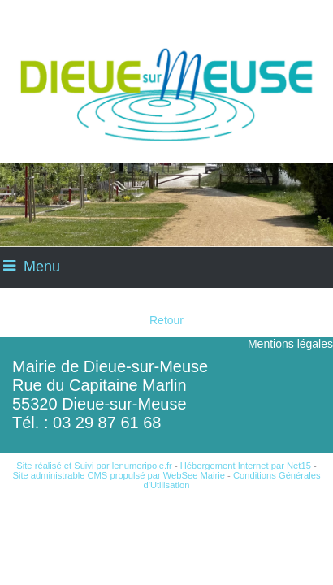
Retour (166, 320)
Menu (42, 266)
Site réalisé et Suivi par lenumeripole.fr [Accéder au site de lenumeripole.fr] (94, 465)
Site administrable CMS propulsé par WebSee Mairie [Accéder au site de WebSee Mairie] (118, 475)
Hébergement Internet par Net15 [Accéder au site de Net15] (245, 465)
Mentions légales (290, 343)
